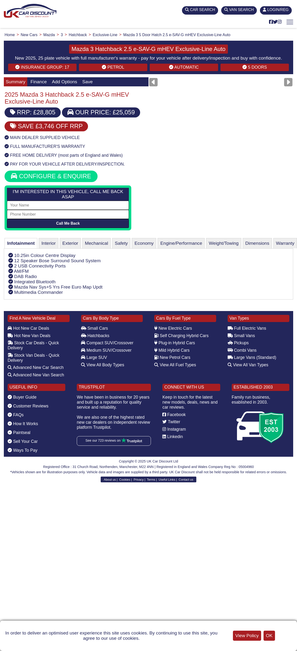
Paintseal (19, 432)
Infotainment (21, 243)
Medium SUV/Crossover (106, 350)
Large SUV (94, 357)
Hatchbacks (95, 335)
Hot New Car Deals (28, 328)
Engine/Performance (181, 243)
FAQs (16, 414)
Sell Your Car (23, 441)
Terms (151, 479)
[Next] (288, 82)
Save (87, 81)
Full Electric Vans (247, 328)
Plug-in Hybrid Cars (174, 342)
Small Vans (241, 335)
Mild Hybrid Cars (172, 350)
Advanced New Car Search (36, 367)
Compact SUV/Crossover (107, 342)
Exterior (70, 243)
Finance (38, 81)
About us (110, 479)
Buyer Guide (22, 397)
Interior (48, 243)
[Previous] (153, 82)
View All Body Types (102, 364)
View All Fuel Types (175, 364)
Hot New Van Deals (29, 335)
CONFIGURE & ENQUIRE (51, 176)
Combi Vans (242, 350)
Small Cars (94, 328)
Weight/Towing (223, 243)
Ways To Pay (23, 450)
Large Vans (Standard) (252, 357)
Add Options (64, 81)
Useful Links (167, 479)
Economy (144, 243)
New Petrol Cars (172, 357)
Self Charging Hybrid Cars (181, 335)
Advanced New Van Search (36, 375)
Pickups (238, 342)
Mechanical (96, 243)
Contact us (186, 479)
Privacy (139, 479)
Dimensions (257, 243)
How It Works (23, 423)
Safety (121, 243)
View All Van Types (248, 364)
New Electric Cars (173, 328)
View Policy (247, 635)
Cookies (124, 479)
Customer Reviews (28, 406)
